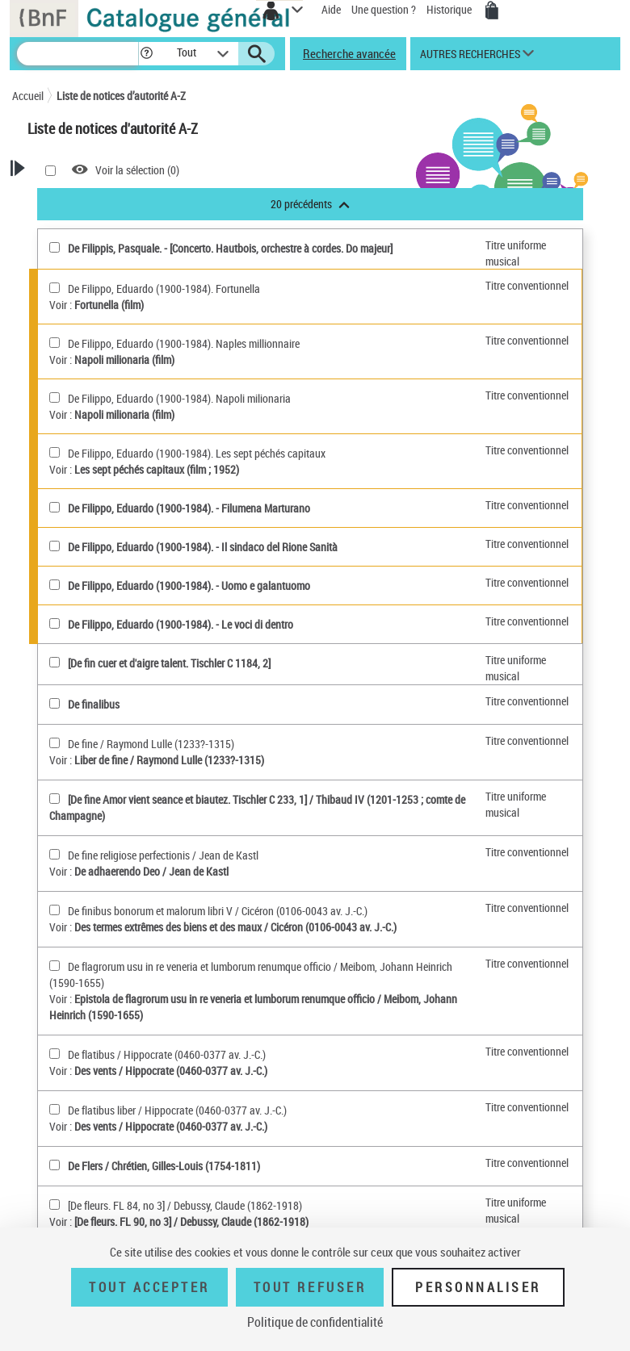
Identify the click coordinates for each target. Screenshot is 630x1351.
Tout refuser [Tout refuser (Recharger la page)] (310, 1287)
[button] (149, 53)
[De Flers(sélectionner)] (54, 1165)
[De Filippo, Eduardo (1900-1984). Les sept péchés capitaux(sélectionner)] (54, 452)
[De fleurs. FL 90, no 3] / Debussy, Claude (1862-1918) (191, 1221)
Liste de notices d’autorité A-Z (121, 95)
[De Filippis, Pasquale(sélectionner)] (54, 247)
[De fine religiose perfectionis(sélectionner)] (54, 854)
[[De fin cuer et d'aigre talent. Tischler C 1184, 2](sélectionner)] (54, 662)
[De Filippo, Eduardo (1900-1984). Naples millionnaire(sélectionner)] (54, 342)
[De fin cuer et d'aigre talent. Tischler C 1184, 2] (169, 663)
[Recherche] (77, 53)
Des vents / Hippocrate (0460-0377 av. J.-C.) (170, 1070)
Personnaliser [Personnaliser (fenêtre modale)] (478, 1287)
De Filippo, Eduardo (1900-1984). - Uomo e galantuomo (189, 585)
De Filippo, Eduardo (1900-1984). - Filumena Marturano (189, 508)
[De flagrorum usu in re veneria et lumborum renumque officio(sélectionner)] (54, 965)
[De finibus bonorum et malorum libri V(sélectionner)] (54, 910)
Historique (450, 9)
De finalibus (94, 704)
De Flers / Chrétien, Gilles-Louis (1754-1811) (164, 1165)
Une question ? (383, 9)
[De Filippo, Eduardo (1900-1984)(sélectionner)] (54, 507)
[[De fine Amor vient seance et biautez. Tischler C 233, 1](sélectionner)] (54, 798)
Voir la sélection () (137, 170)
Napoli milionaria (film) (124, 359)
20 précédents (310, 203)
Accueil (28, 95)
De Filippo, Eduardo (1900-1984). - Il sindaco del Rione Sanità (203, 546)
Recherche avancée (349, 53)
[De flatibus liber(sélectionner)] (54, 1109)
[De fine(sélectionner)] (54, 743)
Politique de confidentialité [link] (315, 1322)
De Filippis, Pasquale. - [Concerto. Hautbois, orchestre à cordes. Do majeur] (230, 248)
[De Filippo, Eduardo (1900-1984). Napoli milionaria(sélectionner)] (54, 397)
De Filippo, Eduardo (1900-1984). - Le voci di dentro (180, 624)
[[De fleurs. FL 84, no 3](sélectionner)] (54, 1204)
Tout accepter (149, 1287)
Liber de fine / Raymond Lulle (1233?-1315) (169, 760)
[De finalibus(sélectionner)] (54, 703)
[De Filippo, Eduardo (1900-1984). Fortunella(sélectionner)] (54, 287)
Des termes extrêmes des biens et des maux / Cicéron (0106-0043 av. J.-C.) (235, 927)
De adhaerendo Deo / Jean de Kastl (151, 871)
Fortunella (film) (109, 304)
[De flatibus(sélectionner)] (54, 1053)
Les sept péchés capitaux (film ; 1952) (156, 469)
